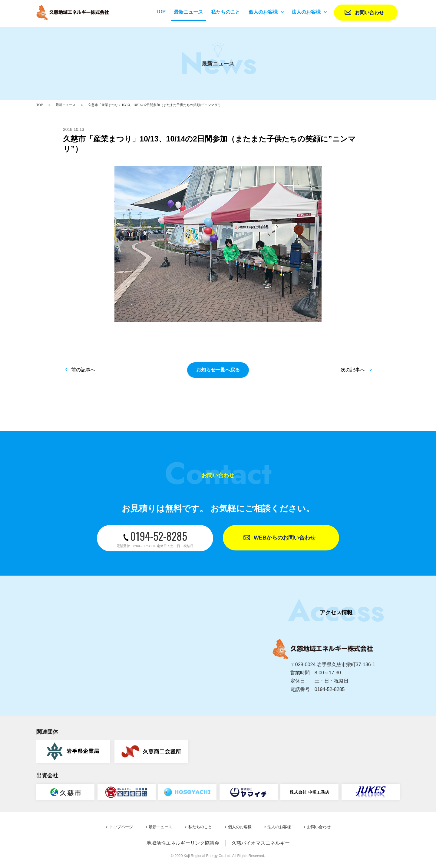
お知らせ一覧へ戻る (218, 369)
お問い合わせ (369, 12)
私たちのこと (225, 12)
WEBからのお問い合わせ (284, 538)
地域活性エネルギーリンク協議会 (183, 843)
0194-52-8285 (155, 538)
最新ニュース (66, 105)
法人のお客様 (306, 12)
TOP (161, 11)
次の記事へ (353, 369)
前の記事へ (83, 369)
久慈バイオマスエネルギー (261, 843)
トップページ (121, 827)
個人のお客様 (263, 12)
